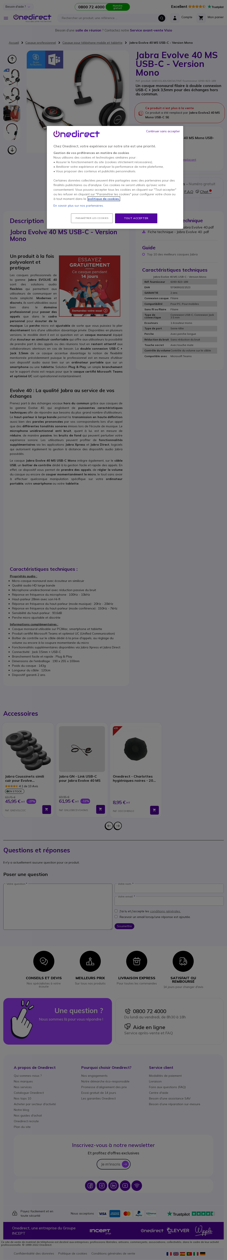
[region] (115, 177)
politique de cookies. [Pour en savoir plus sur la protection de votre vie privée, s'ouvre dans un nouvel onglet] (104, 199)
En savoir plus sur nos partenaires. (78, 206)
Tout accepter (136, 218)
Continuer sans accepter (163, 131)
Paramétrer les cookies (92, 218)
